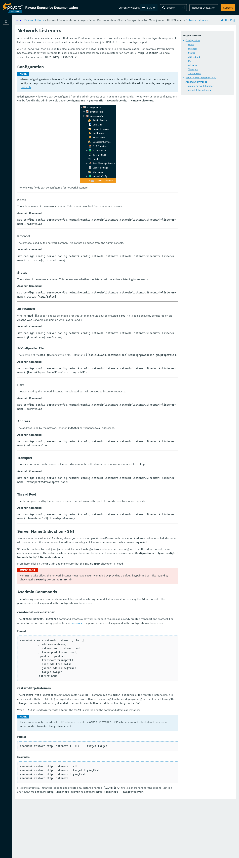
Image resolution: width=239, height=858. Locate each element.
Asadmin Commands (196, 81)
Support (228, 7)
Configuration (193, 40)
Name (191, 44)
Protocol (192, 48)
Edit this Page (228, 20)
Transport (193, 69)
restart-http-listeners (199, 90)
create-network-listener (200, 85)
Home (59, 20)
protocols (159, 99)
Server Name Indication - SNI (201, 77)
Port (190, 61)
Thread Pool (194, 73)
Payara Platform (12, 33)
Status (191, 52)
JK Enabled (194, 56)
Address (192, 65)
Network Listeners (78, 23)
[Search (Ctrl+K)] (173, 7)
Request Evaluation (203, 7)
